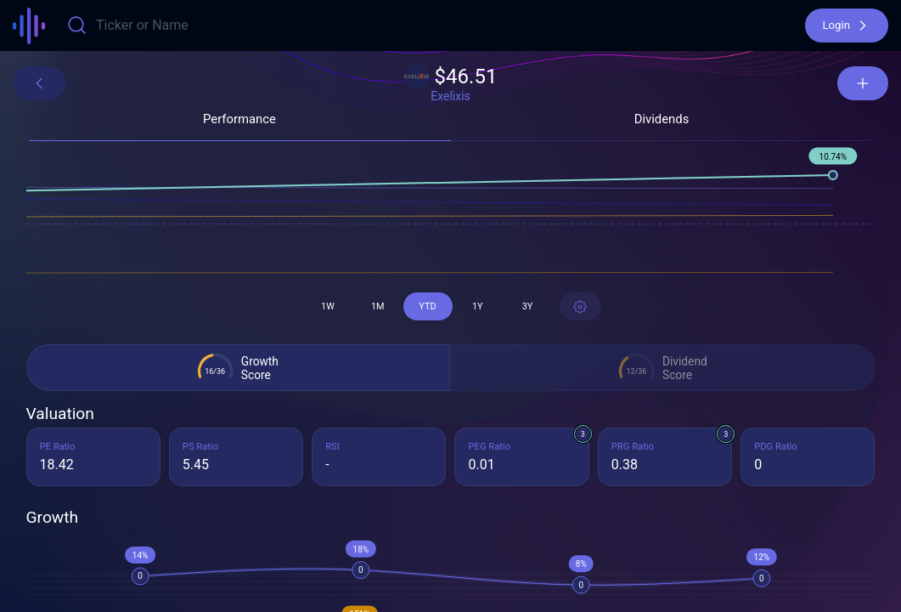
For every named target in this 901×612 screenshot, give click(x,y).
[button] (846, 25)
